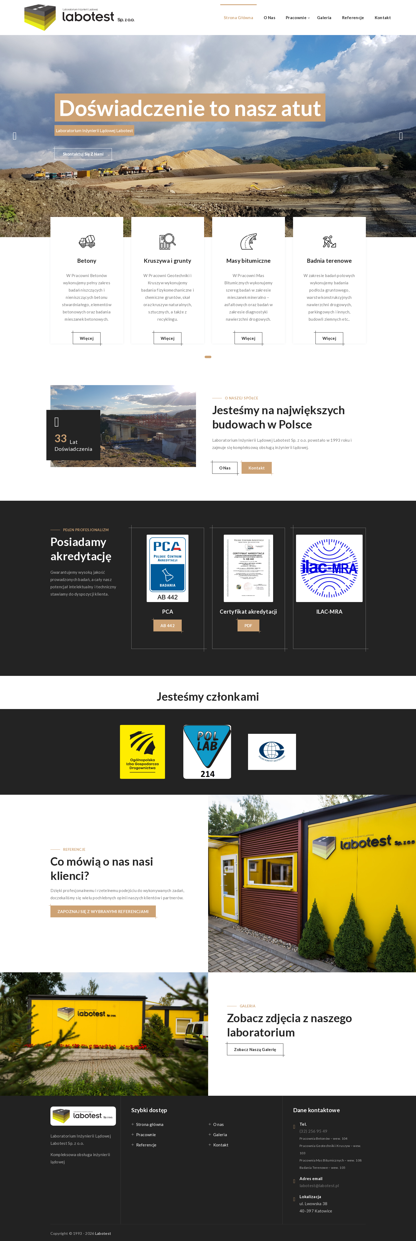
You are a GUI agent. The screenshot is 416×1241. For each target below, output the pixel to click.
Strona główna (238, 17)
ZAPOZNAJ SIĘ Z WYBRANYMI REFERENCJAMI (103, 911)
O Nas (225, 467)
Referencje (353, 17)
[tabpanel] (86, 280)
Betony (87, 260)
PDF (249, 625)
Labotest (103, 1233)
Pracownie (296, 17)
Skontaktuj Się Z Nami (83, 153)
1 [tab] (208, 357)
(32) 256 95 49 (313, 1131)
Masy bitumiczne (248, 260)
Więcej (87, 338)
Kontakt (383, 17)
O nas (269, 17)
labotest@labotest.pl (319, 1185)
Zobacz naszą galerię (255, 1049)
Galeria (324, 17)
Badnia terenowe (329, 260)
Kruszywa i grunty (167, 260)
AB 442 (167, 625)
